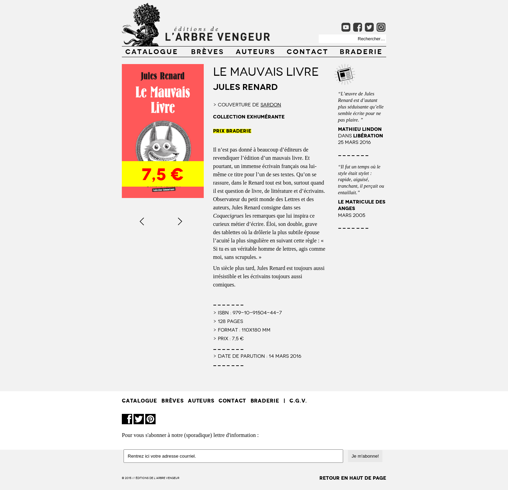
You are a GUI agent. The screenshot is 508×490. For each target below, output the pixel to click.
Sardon (271, 104)
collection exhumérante (249, 117)
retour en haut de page (352, 478)
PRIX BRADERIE (232, 131)
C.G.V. (298, 400)
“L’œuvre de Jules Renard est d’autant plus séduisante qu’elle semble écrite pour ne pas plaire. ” (360, 106)
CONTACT (307, 51)
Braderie (361, 51)
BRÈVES (207, 51)
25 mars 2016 (354, 142)
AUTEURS (255, 51)
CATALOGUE (151, 51)
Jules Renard (245, 86)
